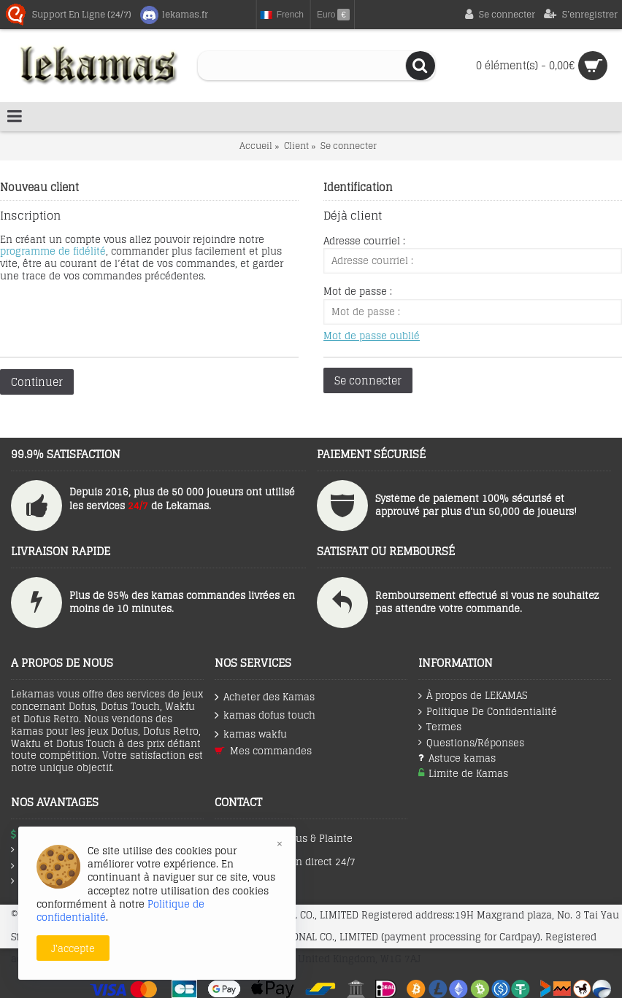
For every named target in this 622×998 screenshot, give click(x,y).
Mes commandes (263, 751)
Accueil (255, 145)
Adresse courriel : (364, 241)
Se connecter (348, 145)
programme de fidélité (53, 251)
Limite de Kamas (463, 774)
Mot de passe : (357, 291)
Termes (439, 727)
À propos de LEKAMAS (472, 696)
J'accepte (73, 948)
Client (296, 145)
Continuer (37, 382)
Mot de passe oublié (371, 336)
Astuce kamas (457, 758)
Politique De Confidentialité (487, 712)
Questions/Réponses (471, 743)
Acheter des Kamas (265, 697)
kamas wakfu (251, 734)
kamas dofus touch (265, 715)
